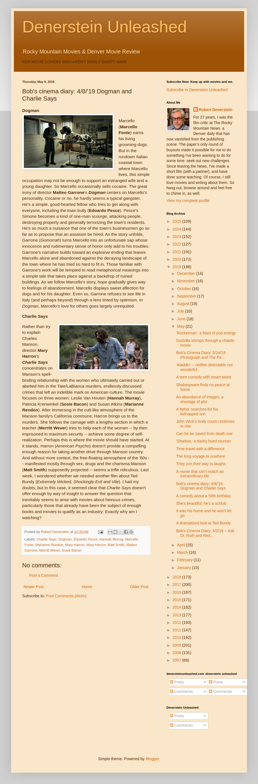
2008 (177, 652)
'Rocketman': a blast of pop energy (206, 333)
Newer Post (34, 587)
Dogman (65, 539)
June (181, 319)
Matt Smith (116, 545)
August (183, 303)
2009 (177, 645)
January (184, 567)
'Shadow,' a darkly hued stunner (203, 441)
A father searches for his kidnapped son (197, 411)
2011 (177, 630)
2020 (177, 259)
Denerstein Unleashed (104, 26)
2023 (177, 236)
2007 (177, 660)
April (181, 545)
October (184, 288)
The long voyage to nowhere (200, 456)
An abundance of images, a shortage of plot (199, 399)
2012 (177, 622)
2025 (177, 221)
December (186, 273)
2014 (177, 607)
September (187, 296)
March (183, 552)
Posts (177, 682)
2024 (177, 229)
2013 (177, 615)
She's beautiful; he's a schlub (201, 503)
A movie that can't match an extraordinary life (200, 473)
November (186, 281)
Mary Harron (74, 545)
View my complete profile (187, 200)
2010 (177, 637)
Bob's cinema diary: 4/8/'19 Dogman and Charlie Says (201, 486)
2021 (177, 252)
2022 (177, 244)
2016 (177, 592)
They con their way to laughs (201, 464)
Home (87, 587)
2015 (177, 600)
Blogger (152, 759)
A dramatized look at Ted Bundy (203, 523)
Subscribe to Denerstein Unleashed (196, 90)
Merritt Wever (49, 550)
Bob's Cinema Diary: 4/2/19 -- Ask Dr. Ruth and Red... (205, 533)
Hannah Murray (111, 539)
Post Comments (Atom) (66, 596)
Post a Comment (43, 575)
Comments (181, 691)
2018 (177, 577)
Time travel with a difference (200, 449)
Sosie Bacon (72, 550)
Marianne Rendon (49, 545)
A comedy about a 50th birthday (203, 496)
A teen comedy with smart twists (203, 377)
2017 (177, 584)
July (181, 311)
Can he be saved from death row (204, 433)
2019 (177, 267)
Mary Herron (96, 545)
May (181, 326)
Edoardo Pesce (85, 539)
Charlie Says (46, 539)
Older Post (139, 587)
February (185, 560)
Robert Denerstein (215, 109)
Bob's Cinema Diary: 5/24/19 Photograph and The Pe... (201, 355)
